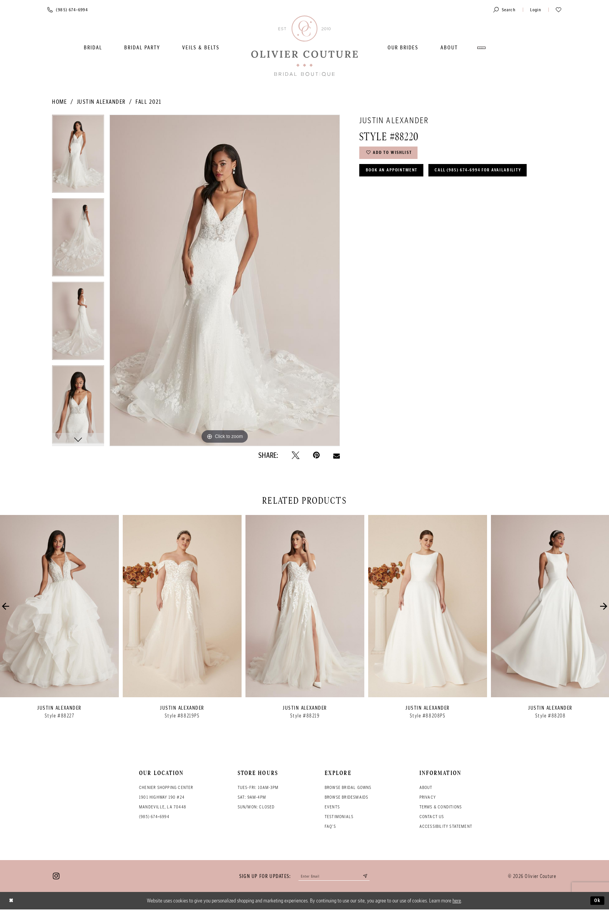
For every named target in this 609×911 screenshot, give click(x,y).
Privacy (427, 797)
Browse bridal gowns (348, 787)
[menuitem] (93, 47)
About (426, 787)
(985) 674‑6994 (154, 816)
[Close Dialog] (12, 902)
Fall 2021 (149, 101)
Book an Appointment (397, 175)
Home (59, 101)
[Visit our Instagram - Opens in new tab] (56, 876)
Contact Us (431, 816)
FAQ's (330, 826)
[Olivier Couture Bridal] (304, 46)
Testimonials (339, 816)
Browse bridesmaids (347, 797)
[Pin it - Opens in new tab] (316, 455)
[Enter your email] (334, 876)
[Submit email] (370, 876)
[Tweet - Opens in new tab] (295, 455)
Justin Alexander (101, 101)
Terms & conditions (440, 807)
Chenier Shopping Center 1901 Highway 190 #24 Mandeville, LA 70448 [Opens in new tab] (166, 797)
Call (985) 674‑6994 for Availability (418, 195)
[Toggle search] (504, 9)
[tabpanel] (78, 156)
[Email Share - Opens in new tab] (336, 455)
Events (332, 807)
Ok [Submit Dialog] (596, 902)
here (456, 902)
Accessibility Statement (446, 826)
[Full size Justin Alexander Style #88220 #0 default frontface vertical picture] (224, 280)
